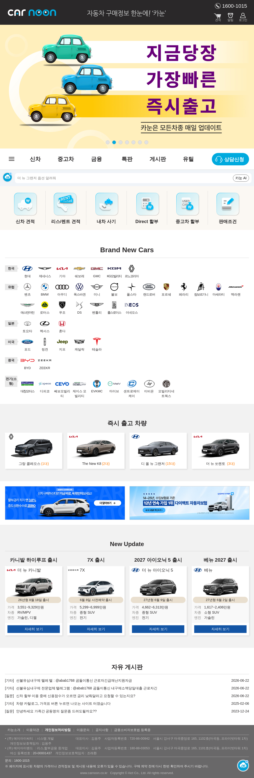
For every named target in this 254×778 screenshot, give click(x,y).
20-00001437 (42, 753)
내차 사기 (106, 221)
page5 (133, 142)
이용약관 (32, 730)
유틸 (188, 159)
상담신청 (234, 159)
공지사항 (101, 730)
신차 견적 (25, 221)
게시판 (158, 159)
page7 (146, 142)
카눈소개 (13, 730)
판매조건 (228, 221)
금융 (96, 159)
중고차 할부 (187, 221)
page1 (108, 142)
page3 (121, 142)
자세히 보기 (34, 629)
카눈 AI (241, 178)
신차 (35, 159)
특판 (127, 159)
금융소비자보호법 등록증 (132, 730)
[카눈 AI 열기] (241, 765)
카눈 (32, 12)
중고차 (66, 159)
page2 (114, 142)
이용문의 (83, 730)
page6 (140, 142)
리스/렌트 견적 (65, 221)
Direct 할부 (146, 221)
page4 (127, 142)
